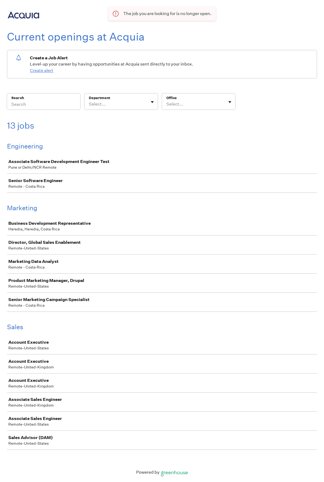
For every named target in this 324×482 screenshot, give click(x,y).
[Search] (43, 105)
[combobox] (89, 104)
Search (17, 98)
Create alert (41, 70)
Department (99, 98)
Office (171, 98)
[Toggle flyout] (152, 102)
